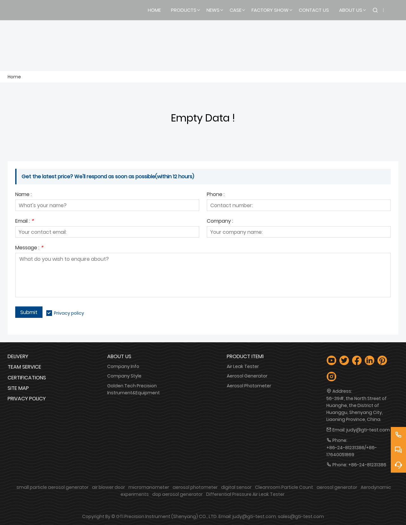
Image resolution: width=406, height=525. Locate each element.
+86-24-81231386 (367, 465)
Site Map (18, 388)
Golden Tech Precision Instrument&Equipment (133, 389)
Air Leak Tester (243, 366)
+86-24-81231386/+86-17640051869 (351, 451)
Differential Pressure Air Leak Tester (245, 494)
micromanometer (148, 487)
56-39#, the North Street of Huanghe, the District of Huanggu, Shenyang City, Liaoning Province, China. (356, 409)
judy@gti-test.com (368, 430)
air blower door (108, 487)
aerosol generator (337, 487)
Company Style (124, 376)
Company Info (123, 366)
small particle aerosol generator (52, 487)
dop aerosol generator (177, 494)
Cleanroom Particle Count (284, 487)
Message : (29, 248)
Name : (23, 195)
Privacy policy (69, 313)
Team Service (24, 367)
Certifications (27, 377)
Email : (24, 222)
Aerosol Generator (247, 376)
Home (14, 77)
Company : (220, 222)
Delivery (18, 356)
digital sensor (236, 487)
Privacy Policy (27, 398)
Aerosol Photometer (249, 386)
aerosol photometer (195, 487)
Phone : (216, 195)
